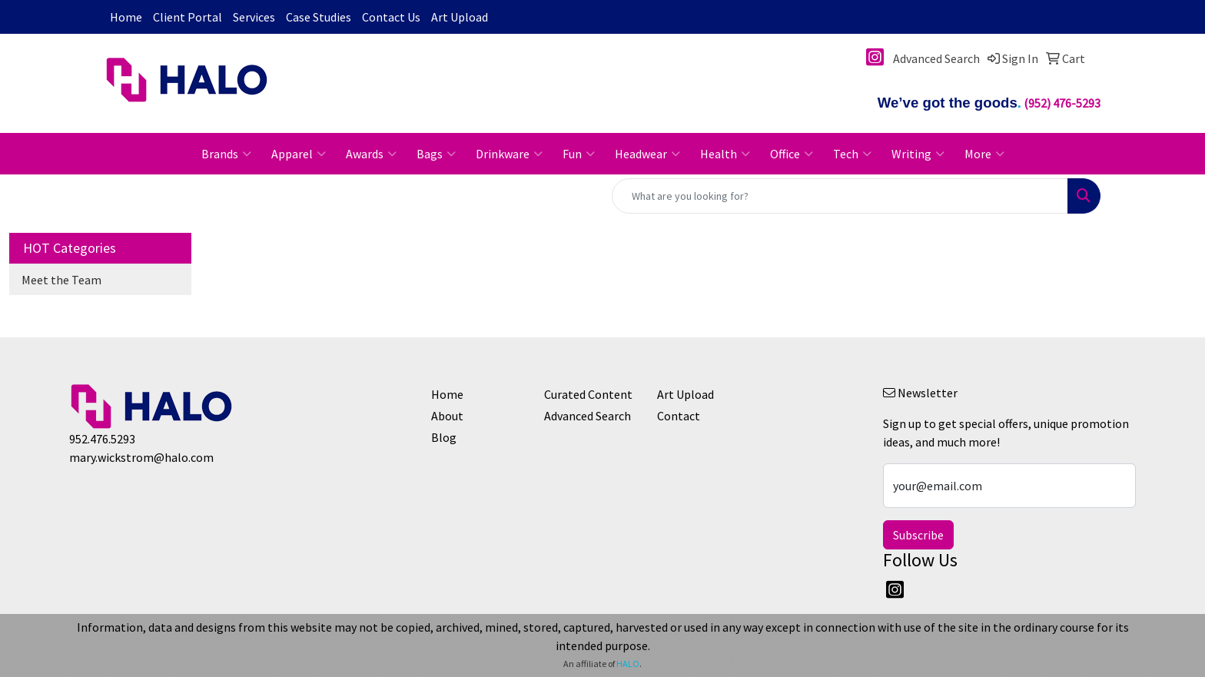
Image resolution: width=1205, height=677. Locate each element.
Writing (917, 153)
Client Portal (187, 17)
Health (725, 153)
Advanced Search (587, 415)
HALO (627, 663)
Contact (678, 415)
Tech (852, 153)
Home (126, 17)
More (984, 153)
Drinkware (509, 153)
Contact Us (391, 17)
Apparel (298, 153)
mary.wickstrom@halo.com (141, 457)
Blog (443, 437)
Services (254, 17)
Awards (371, 153)
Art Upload (459, 17)
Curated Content (588, 394)
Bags (436, 153)
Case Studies (318, 17)
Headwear (647, 153)
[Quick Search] (840, 196)
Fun (579, 153)
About (447, 415)
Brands (226, 153)
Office (791, 153)
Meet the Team (61, 279)
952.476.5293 (102, 438)
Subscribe (918, 535)
